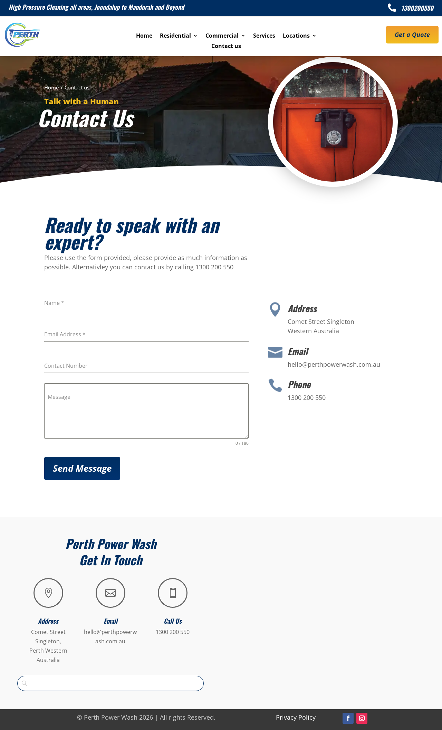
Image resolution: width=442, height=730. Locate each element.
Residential (175, 36)
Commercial (222, 36)
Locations (296, 36)
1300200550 (417, 7)
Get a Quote (412, 34)
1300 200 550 (173, 632)
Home (144, 36)
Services (264, 36)
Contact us (226, 47)
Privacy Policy (296, 717)
